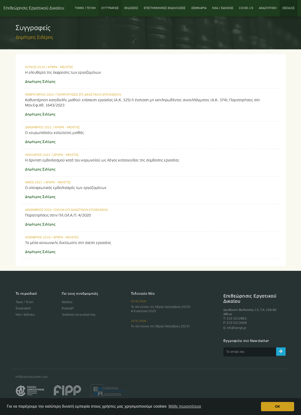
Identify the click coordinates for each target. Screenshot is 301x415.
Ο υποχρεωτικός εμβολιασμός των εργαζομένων (65, 188)
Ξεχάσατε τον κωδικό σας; (79, 314)
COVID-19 (246, 8)
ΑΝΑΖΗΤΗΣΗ (268, 8)
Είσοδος (67, 302)
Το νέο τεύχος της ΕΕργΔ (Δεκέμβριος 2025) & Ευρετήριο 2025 (160, 309)
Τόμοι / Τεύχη (25, 302)
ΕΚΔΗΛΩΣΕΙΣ (165, 8)
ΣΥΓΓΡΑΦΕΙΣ (110, 8)
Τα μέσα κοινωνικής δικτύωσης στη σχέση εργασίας (68, 243)
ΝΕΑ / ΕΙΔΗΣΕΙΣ (222, 8)
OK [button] (277, 406)
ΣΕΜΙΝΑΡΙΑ (199, 8)
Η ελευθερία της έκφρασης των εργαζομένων (63, 73)
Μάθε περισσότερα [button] (185, 406)
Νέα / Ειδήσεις (25, 314)
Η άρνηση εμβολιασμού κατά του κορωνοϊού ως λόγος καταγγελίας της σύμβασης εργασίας (102, 160)
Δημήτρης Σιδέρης (40, 81)
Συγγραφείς (23, 308)
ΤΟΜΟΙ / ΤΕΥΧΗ (85, 8)
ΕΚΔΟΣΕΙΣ (131, 8)
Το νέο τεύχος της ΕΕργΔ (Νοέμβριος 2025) (160, 326)
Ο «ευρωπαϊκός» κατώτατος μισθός (54, 133)
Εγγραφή (68, 308)
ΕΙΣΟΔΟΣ (289, 8)
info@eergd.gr (237, 328)
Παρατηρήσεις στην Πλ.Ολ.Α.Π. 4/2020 (58, 215)
